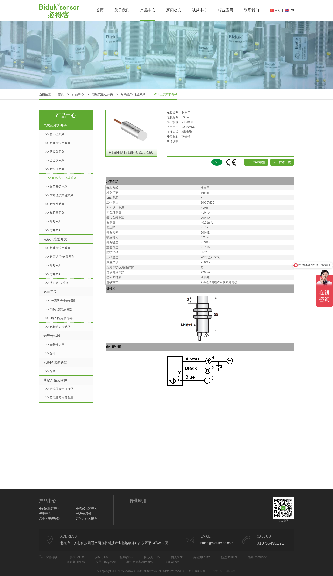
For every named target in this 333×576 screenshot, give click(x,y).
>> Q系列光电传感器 (59, 309)
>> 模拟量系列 (55, 212)
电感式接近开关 (102, 94)
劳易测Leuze (201, 557)
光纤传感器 (51, 336)
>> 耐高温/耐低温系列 (62, 178)
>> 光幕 (50, 371)
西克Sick (176, 557)
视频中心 (199, 10)
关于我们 (122, 10)
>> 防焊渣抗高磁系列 (59, 195)
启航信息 (230, 571)
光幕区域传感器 (55, 362)
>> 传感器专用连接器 (59, 389)
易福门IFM (102, 557)
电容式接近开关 (55, 239)
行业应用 (225, 10)
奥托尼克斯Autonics (139, 562)
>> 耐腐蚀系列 (55, 204)
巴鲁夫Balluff (75, 557)
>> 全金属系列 (55, 160)
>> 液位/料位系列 (56, 282)
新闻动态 (173, 10)
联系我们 (251, 10)
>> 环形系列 (53, 221)
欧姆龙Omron (76, 562)
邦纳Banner (171, 562)
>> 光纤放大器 (55, 344)
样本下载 (285, 162)
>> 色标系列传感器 (58, 326)
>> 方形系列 (53, 230)
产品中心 (147, 10)
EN (292, 10)
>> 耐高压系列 (55, 169)
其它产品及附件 (55, 380)
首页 (100, 10)
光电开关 (50, 292)
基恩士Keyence (105, 562)
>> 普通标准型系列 (58, 143)
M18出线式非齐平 (165, 94)
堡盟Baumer (229, 557)
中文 (277, 10)
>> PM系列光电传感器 (60, 300)
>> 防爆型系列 (55, 151)
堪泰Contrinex (257, 557)
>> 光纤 (50, 353)
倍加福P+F (126, 557)
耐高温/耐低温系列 (133, 94)
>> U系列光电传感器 (59, 318)
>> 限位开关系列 (56, 186)
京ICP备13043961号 (193, 571)
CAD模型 (259, 162)
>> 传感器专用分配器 (59, 397)
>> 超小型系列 (55, 134)
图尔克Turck (152, 557)
